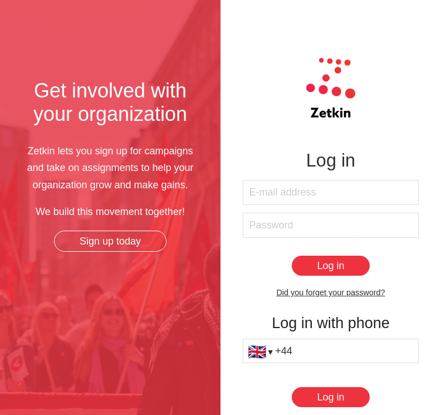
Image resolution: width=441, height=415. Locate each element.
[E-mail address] (331, 192)
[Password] (331, 225)
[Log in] (330, 266)
